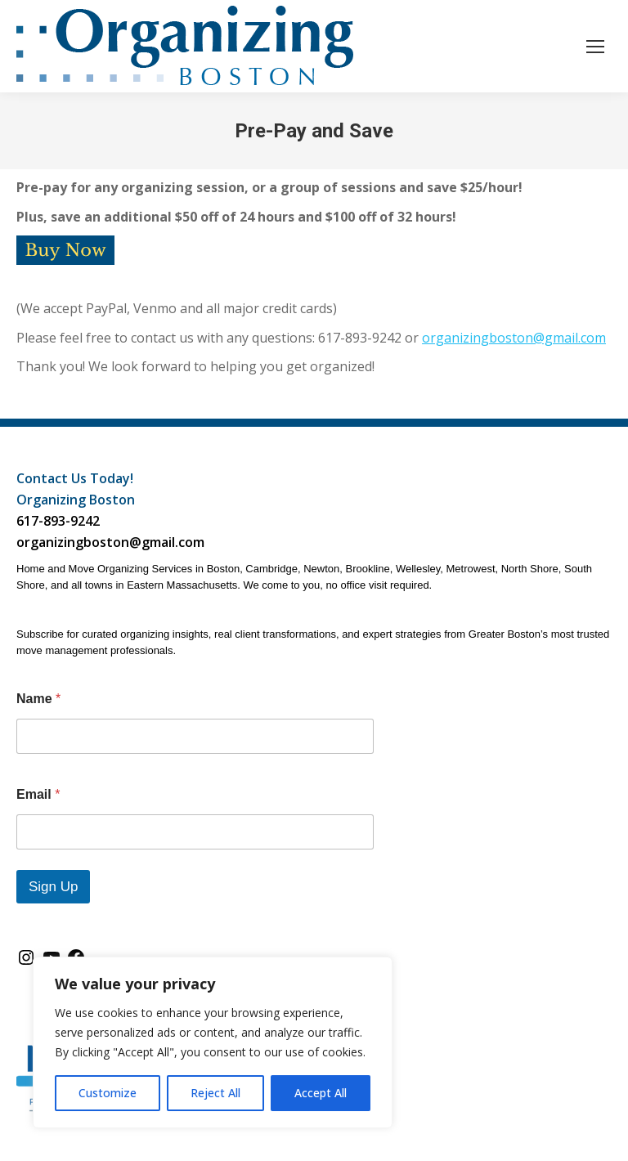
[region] (212, 1042)
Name (38, 699)
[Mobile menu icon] (595, 46)
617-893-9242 (58, 521)
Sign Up (53, 886)
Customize (107, 1092)
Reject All (215, 1092)
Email (38, 794)
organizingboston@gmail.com (514, 338)
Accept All (320, 1092)
